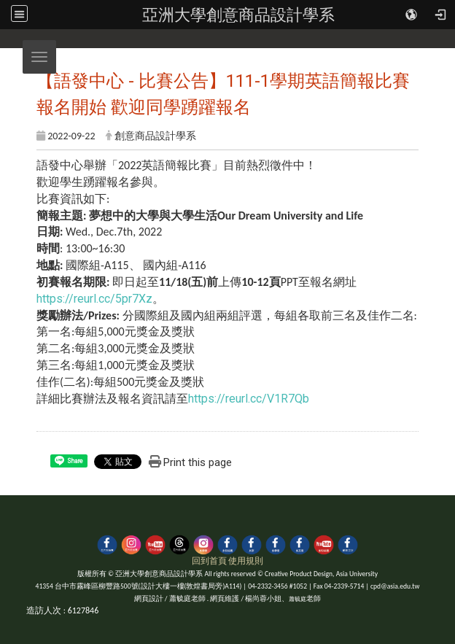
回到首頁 (209, 561)
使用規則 (245, 561)
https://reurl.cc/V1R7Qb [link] (248, 399)
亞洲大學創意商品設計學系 (238, 14)
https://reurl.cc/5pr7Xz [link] (94, 299)
